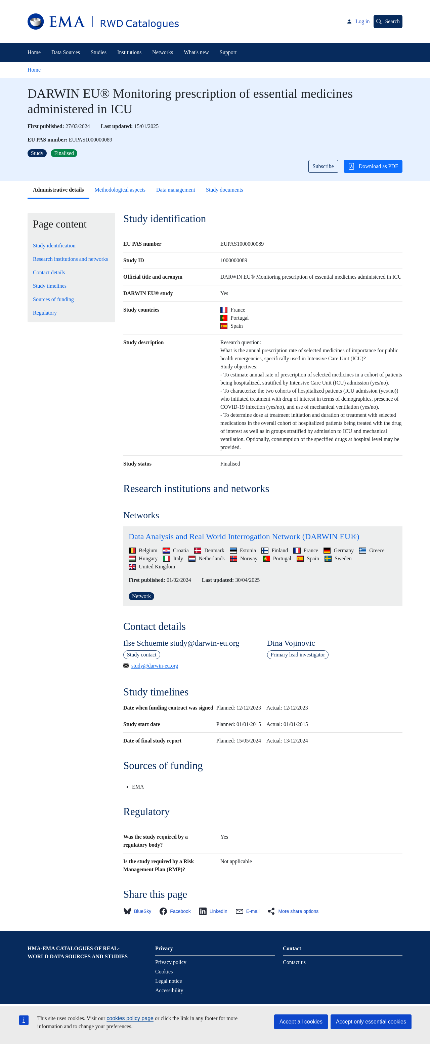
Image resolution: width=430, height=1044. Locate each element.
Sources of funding (53, 299)
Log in (362, 21)
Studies (98, 52)
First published (45, 126)
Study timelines (50, 286)
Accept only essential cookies (371, 1022)
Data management (175, 190)
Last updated (116, 126)
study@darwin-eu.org (154, 666)
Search (392, 21)
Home (34, 52)
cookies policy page (130, 1018)
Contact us (294, 962)
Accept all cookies (301, 1022)
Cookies (164, 971)
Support (228, 52)
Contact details (49, 272)
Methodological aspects (120, 190)
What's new (196, 52)
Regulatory (45, 313)
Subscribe (323, 166)
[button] (139, 911)
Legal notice (168, 981)
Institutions (129, 52)
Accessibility (169, 990)
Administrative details (58, 190)
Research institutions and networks (70, 259)
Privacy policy (170, 962)
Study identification (54, 245)
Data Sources (65, 52)
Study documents (224, 190)
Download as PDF (373, 166)
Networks (162, 52)
